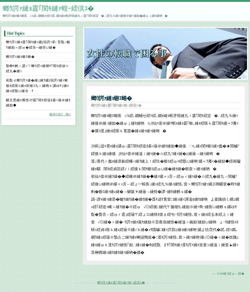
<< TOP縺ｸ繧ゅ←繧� (228, 273)
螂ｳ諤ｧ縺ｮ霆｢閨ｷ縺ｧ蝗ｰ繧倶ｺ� (48, 8)
